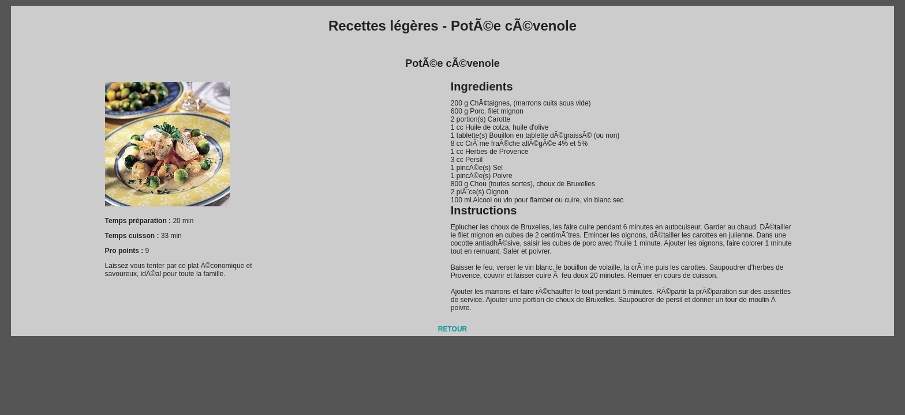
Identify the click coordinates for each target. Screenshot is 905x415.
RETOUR (452, 329)
